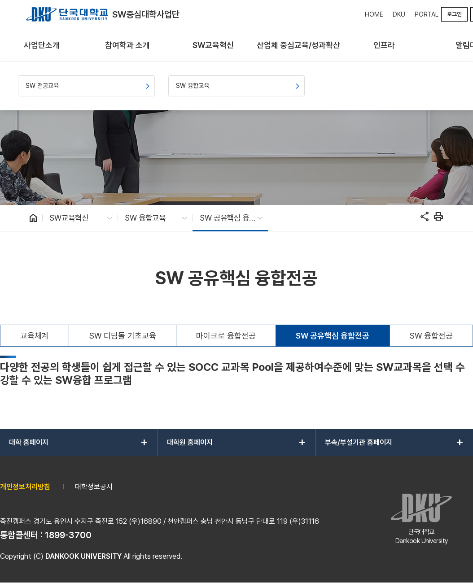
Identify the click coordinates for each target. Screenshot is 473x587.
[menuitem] (42, 45)
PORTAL (426, 14)
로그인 (454, 14)
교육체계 (34, 335)
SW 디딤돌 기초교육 (122, 335)
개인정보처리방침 (25, 487)
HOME (374, 14)
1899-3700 (68, 535)
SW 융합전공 (431, 335)
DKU (399, 14)
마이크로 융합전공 (226, 335)
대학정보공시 (94, 487)
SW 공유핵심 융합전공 (332, 335)
